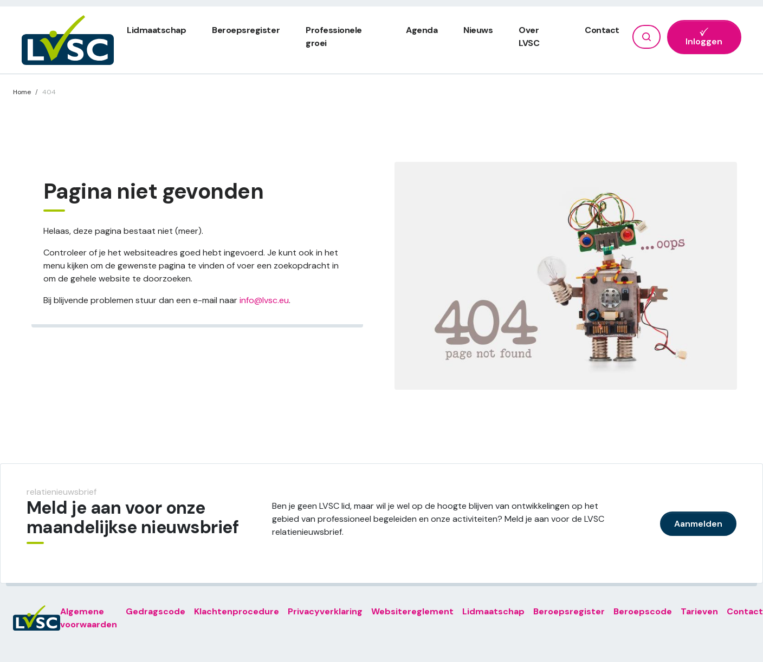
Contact (602, 30)
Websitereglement (412, 611)
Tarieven (699, 611)
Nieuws (478, 30)
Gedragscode (155, 611)
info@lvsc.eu (264, 300)
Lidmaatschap (156, 30)
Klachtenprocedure (236, 611)
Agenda (421, 30)
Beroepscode (642, 611)
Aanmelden (698, 523)
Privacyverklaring (325, 611)
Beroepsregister (246, 30)
